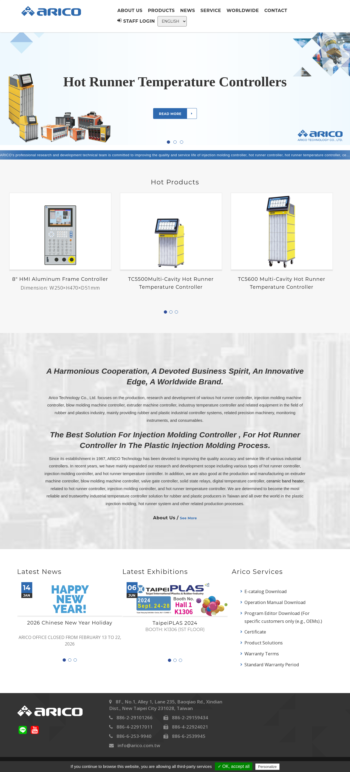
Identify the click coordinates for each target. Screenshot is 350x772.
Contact (275, 10)
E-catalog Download (265, 591)
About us (129, 10)
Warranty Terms (261, 653)
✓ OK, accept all (234, 766)
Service (210, 10)
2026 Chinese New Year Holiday (69, 623)
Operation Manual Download (275, 602)
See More (188, 518)
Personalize (267, 767)
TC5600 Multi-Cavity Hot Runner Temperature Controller (281, 283)
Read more (177, 113)
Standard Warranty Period (271, 664)
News (187, 10)
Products (161, 10)
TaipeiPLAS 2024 (175, 623)
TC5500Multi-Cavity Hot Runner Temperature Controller (171, 283)
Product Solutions (263, 643)
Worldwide (243, 10)
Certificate (255, 632)
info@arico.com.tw (139, 745)
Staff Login (136, 21)
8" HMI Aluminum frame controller (60, 279)
